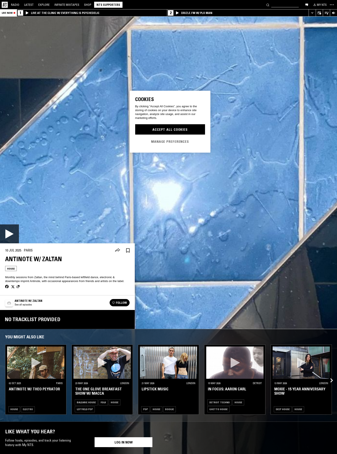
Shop (87, 5)
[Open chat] (306, 4)
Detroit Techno (219, 402)
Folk (103, 402)
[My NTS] (319, 5)
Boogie (169, 409)
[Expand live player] (312, 13)
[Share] (117, 250)
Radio (15, 5)
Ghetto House (218, 409)
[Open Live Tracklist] (326, 13)
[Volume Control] (333, 13)
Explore (44, 5)
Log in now (124, 442)
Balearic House (86, 402)
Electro (28, 409)
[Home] (5, 5)
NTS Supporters (108, 5)
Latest (29, 5)
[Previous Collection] (329, 375)
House (11, 268)
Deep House (283, 409)
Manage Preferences (170, 141)
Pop (145, 409)
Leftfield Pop (85, 409)
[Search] (267, 4)
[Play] (9, 233)
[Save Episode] (128, 250)
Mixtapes (66, 5)
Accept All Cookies (170, 129)
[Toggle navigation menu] (331, 5)
